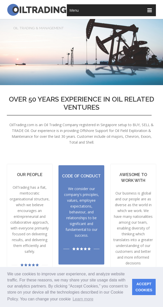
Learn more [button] (83, 299)
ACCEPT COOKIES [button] (143, 287)
